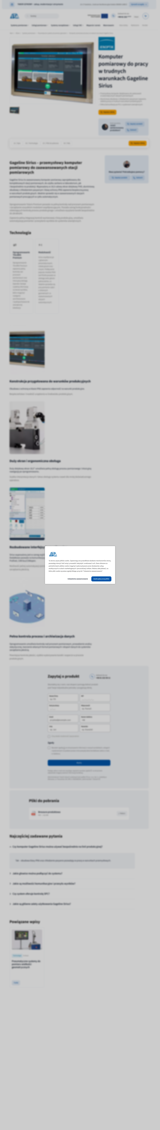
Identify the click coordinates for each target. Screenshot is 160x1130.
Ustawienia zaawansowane (78, 579)
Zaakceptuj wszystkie (101, 579)
